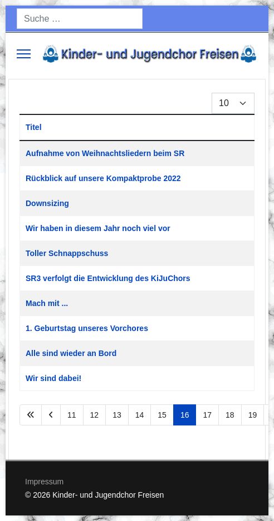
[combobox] (80, 18)
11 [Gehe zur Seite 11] (71, 414)
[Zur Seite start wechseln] (30, 414)
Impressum (44, 481)
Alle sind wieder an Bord (71, 353)
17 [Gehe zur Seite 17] (207, 414)
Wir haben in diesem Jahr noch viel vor (98, 228)
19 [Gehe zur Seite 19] (252, 414)
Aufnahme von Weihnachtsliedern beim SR (105, 153)
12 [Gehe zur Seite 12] (94, 414)
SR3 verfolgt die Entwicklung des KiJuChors (108, 278)
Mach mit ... (47, 303)
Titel (34, 127)
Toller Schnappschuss (67, 253)
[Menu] (24, 54)
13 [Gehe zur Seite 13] (116, 414)
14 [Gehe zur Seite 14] (139, 414)
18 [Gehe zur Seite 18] (230, 414)
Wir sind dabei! (53, 378)
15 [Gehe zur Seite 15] (162, 414)
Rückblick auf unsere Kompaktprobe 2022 (103, 178)
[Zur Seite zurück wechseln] (51, 414)
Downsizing (47, 203)
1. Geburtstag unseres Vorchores (87, 328)
